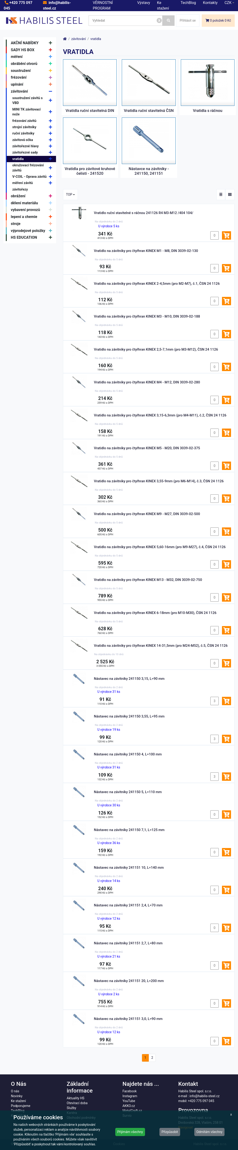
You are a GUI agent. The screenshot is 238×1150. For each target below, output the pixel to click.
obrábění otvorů (32, 63)
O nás (15, 1091)
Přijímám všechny (130, 1132)
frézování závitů (33, 121)
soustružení (32, 70)
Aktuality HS (75, 1098)
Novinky (17, 1096)
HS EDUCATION (32, 237)
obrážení (32, 196)
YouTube (128, 1101)
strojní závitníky (33, 127)
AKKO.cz (128, 1106)
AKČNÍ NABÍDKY (32, 43)
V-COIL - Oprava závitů (33, 177)
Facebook (129, 1091)
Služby (71, 1108)
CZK (228, 2)
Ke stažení (18, 1101)
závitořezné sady (33, 153)
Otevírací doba (77, 1103)
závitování (32, 91)
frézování (32, 77)
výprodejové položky (32, 230)
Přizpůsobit (170, 1132)
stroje (32, 223)
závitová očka (33, 140)
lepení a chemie (32, 216)
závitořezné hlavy (33, 146)
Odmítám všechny (209, 1132)
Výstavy (143, 2)
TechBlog (188, 2)
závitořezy (20, 189)
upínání (32, 84)
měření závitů (33, 183)
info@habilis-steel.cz (204, 1096)
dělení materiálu (32, 203)
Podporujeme (20, 1106)
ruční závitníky (33, 134)
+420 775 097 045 (201, 1101)
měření (32, 56)
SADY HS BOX (32, 50)
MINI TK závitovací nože (33, 112)
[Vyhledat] (168, 20)
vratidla (33, 159)
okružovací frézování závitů (33, 167)
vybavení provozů (32, 210)
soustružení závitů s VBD (33, 100)
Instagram (129, 1096)
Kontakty (210, 2)
